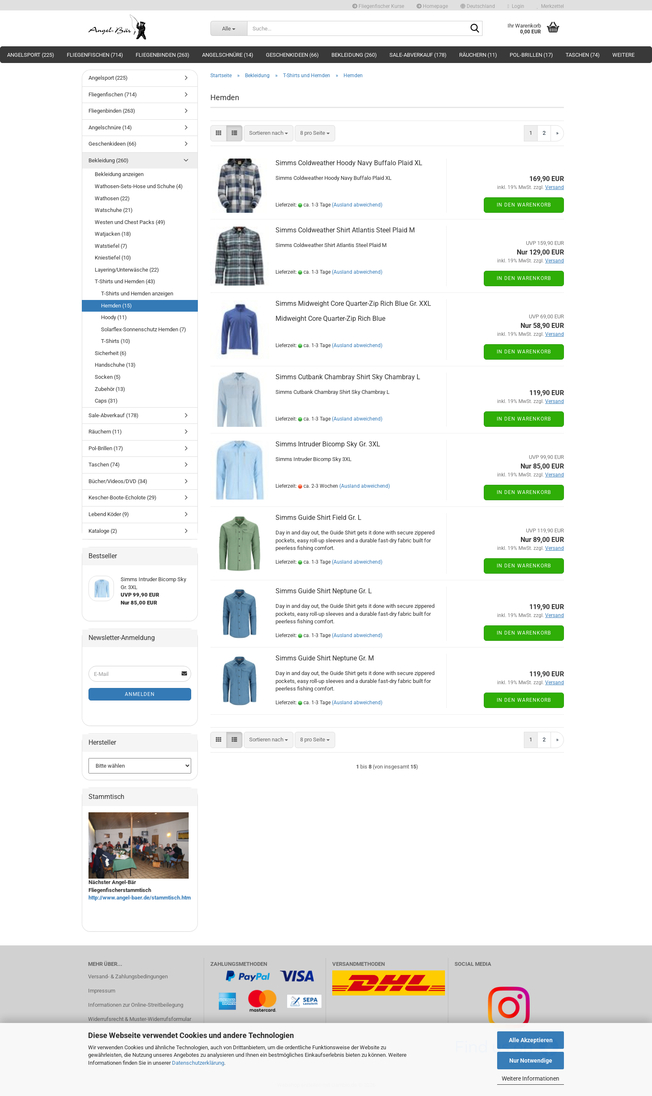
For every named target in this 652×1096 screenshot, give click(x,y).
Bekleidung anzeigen (119, 174)
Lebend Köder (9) (108, 514)
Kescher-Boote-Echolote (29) (122, 497)
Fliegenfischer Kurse (378, 6)
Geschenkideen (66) (292, 55)
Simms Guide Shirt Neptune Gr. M (324, 658)
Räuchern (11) (478, 55)
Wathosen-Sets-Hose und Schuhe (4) (139, 186)
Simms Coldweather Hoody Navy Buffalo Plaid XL (348, 163)
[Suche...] (229, 28)
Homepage (432, 6)
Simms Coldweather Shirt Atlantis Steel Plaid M (345, 230)
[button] (477, 5)
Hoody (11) (114, 317)
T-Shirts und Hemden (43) (125, 281)
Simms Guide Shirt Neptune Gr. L (323, 591)
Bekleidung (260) (354, 55)
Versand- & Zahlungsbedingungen (128, 976)
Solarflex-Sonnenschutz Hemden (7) (143, 329)
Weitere (623, 55)
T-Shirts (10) (115, 341)
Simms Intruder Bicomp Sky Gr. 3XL (327, 444)
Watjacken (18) (113, 234)
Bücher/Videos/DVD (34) (117, 481)
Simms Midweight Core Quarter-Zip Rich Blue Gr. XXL (353, 303)
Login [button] (516, 6)
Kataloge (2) (102, 531)
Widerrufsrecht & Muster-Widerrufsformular (139, 1019)
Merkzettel (550, 6)
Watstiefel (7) (111, 246)
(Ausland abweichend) (357, 205)
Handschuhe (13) (115, 365)
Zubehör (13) (110, 389)
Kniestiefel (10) (113, 257)
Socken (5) (108, 377)
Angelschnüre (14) (227, 55)
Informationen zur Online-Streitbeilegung (135, 1005)
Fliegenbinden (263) (163, 55)
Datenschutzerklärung (198, 1063)
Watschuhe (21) (114, 210)
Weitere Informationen (530, 1078)
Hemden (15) (116, 305)
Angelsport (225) (30, 55)
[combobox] (268, 133)
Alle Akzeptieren (531, 1040)
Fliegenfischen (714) (95, 55)
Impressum (101, 991)
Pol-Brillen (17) (531, 55)
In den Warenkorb (524, 205)
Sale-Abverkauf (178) (418, 55)
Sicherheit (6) (110, 353)
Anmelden (140, 694)
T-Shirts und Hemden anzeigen (137, 293)
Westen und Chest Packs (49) (130, 222)
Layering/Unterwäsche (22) (127, 270)
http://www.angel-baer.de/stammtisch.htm (139, 897)
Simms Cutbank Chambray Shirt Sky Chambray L (347, 377)
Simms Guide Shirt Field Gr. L (318, 518)
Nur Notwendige (530, 1060)
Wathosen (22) (112, 198)
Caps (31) (106, 401)
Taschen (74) (583, 55)
